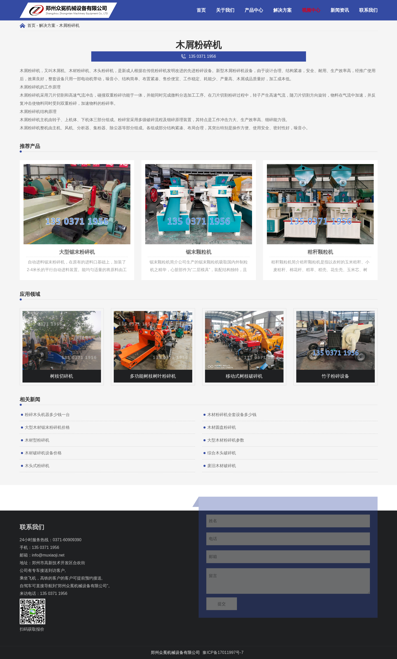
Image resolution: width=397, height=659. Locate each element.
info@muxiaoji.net (48, 555)
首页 (201, 10)
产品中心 (254, 10)
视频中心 (311, 10)
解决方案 (282, 10)
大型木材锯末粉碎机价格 (47, 427)
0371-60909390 (67, 540)
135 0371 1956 (45, 547)
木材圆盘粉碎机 (221, 427)
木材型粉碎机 (37, 440)
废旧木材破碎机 (221, 466)
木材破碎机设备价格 (43, 453)
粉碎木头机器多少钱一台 (47, 414)
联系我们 (368, 10)
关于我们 (225, 10)
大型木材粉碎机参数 (225, 440)
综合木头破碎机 (221, 453)
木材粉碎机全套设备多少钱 (231, 414)
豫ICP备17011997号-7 (222, 652)
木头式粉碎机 (37, 466)
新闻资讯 (340, 10)
